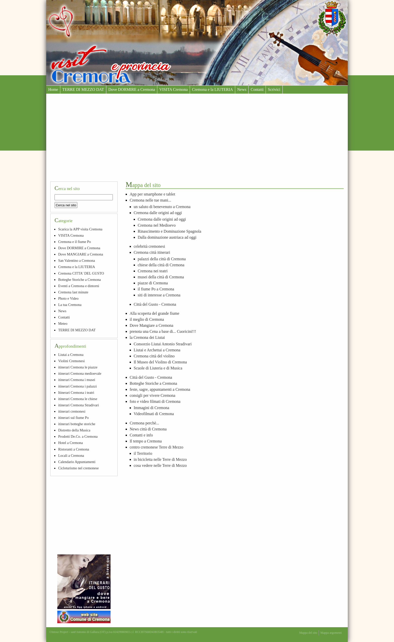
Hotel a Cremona (70, 443)
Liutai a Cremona (70, 355)
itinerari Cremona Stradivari (78, 405)
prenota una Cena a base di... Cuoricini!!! (163, 331)
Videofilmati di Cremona (154, 414)
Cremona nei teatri (153, 271)
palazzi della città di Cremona (162, 259)
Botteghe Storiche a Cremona (153, 383)
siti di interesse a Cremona (159, 295)
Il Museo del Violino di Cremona (160, 362)
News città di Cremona (148, 429)
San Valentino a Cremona (76, 261)
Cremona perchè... (144, 423)
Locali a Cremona (71, 456)
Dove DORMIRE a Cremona (131, 89)
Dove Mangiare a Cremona (151, 325)
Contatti (257, 89)
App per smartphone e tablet (152, 194)
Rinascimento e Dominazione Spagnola (169, 231)
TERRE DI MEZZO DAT (83, 89)
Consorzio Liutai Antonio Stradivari (163, 344)
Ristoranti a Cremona (73, 449)
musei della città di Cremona (161, 277)
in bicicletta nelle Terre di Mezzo (160, 459)
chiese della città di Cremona (161, 265)
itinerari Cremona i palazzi (77, 386)
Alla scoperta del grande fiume (154, 313)
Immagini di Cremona (151, 408)
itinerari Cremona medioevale (79, 373)
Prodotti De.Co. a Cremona (77, 436)
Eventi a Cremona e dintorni (78, 286)
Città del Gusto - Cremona (155, 304)
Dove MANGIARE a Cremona (80, 254)
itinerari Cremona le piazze (77, 367)
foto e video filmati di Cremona (155, 401)
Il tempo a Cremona (146, 441)
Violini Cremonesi (71, 361)
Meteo (62, 324)
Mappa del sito (308, 632)
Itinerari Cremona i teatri (76, 393)
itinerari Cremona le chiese (77, 399)
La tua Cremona (69, 305)
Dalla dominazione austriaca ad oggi (167, 237)
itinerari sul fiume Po (73, 418)
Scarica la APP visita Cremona (80, 229)
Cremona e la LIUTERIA (212, 89)
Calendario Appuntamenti (76, 462)
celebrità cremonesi (149, 246)
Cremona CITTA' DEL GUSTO (81, 273)
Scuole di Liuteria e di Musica (158, 368)
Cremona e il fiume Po (74, 242)
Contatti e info (141, 435)
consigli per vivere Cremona (152, 395)
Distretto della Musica (74, 430)
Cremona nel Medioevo (157, 225)
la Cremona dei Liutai (147, 337)
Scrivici (274, 89)
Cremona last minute (73, 292)
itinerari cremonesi (71, 411)
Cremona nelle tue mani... (150, 200)
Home (53, 89)
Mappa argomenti (331, 632)
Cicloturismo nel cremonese (78, 468)
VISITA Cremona (173, 89)
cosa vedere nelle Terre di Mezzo (160, 465)
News (241, 89)
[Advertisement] (197, 131)
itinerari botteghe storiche (76, 424)
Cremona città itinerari (152, 252)
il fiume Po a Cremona (156, 289)
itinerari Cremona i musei (76, 380)
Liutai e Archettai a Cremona (157, 350)
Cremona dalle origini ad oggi (158, 213)
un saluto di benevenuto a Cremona (162, 207)
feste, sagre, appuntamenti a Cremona (160, 389)
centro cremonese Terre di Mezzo (156, 447)
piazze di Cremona (153, 283)
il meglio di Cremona (147, 319)
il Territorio (143, 453)
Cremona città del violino (154, 356)
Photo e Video (68, 298)
